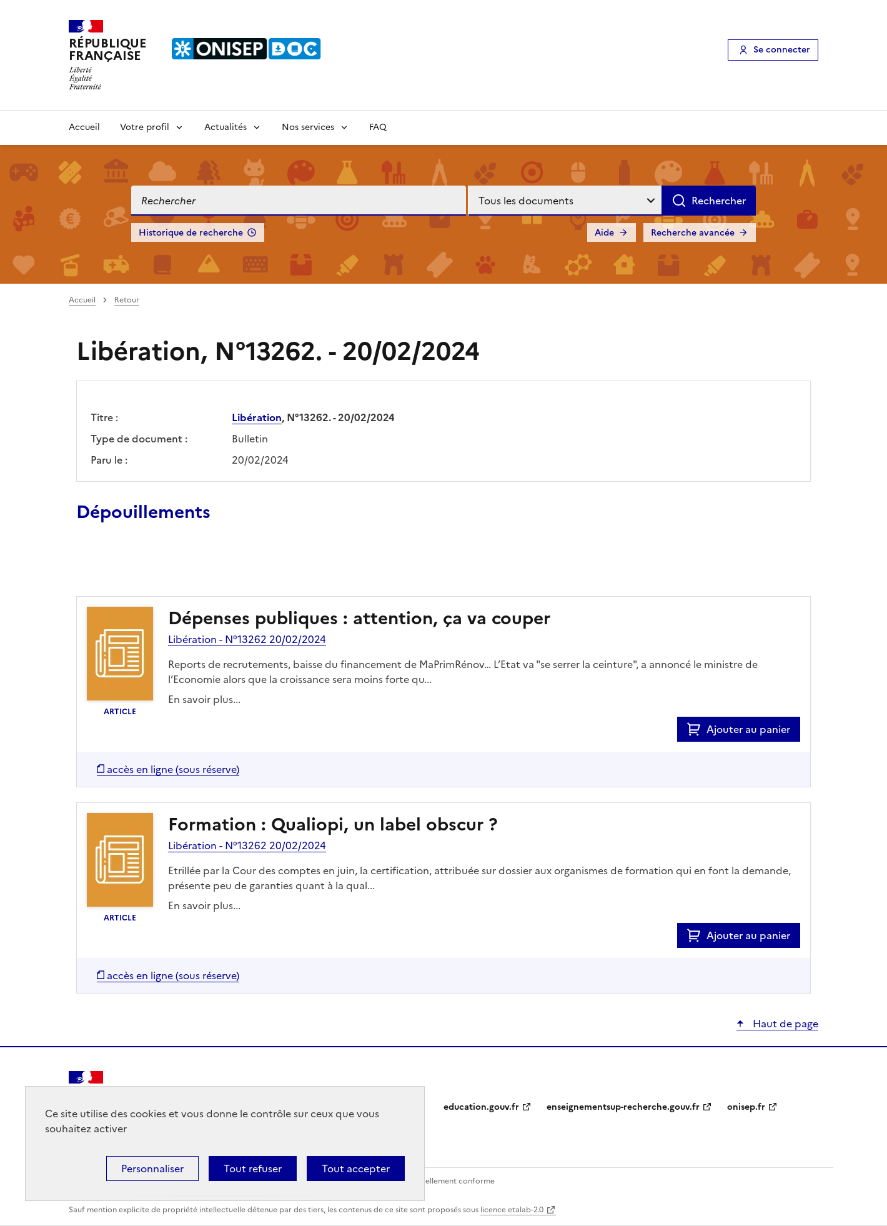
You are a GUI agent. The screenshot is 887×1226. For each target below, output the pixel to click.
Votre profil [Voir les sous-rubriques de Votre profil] (144, 127)
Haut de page (784, 1023)
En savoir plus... (204, 699)
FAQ (378, 127)
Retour (126, 300)
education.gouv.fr (481, 1107)
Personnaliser (152, 1168)
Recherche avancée (693, 232)
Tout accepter (356, 1168)
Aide (604, 232)
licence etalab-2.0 (511, 1209)
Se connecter (781, 49)
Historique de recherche (191, 232)
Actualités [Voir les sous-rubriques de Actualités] (225, 127)
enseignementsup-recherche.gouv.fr (623, 1107)
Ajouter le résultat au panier (158, 567)
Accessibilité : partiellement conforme (426, 1181)
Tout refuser (253, 1168)
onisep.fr (746, 1107)
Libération (257, 417)
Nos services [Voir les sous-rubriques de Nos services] (308, 127)
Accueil (84, 127)
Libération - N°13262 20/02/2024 (247, 639)
